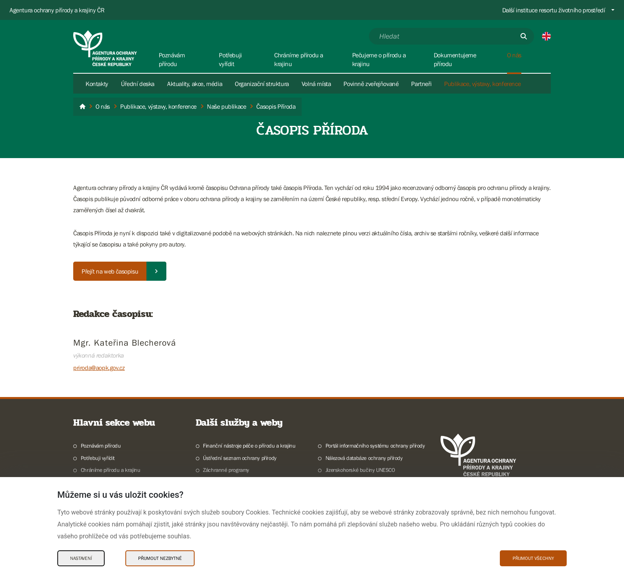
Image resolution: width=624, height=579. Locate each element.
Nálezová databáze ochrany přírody (364, 458)
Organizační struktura (262, 83)
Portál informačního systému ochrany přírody (375, 445)
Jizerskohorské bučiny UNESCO (360, 470)
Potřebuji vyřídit (98, 458)
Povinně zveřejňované (370, 83)
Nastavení (81, 558)
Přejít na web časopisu (110, 271)
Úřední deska (137, 83)
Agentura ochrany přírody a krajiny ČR (57, 10)
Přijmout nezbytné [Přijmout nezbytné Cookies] (160, 558)
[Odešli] (524, 36)
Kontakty (97, 83)
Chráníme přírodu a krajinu (110, 470)
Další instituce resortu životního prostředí (553, 10)
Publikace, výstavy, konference (482, 83)
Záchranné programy (226, 470)
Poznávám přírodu (101, 445)
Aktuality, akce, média (194, 83)
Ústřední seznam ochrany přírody (240, 458)
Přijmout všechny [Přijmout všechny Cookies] (533, 558)
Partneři (421, 83)
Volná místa (316, 83)
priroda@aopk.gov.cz (99, 367)
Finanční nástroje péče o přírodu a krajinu (249, 445)
